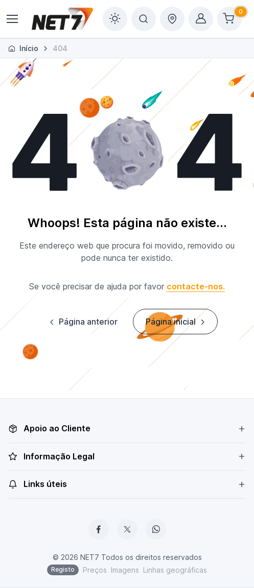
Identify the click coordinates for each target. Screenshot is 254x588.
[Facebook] (98, 529)
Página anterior (83, 321)
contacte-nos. (196, 286)
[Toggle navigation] (11, 19)
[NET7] (62, 19)
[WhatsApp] (156, 529)
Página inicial (176, 321)
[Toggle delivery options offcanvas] (172, 19)
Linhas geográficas (175, 570)
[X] (127, 529)
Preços (95, 570)
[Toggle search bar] (143, 19)
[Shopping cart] (229, 19)
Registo (63, 569)
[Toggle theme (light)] (115, 19)
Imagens (125, 570)
